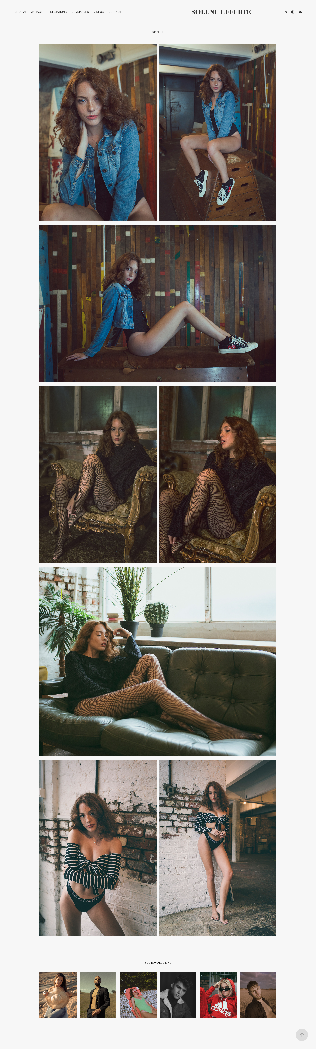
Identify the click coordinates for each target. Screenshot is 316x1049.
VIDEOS (99, 11)
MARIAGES (38, 11)
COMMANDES (80, 11)
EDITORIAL (19, 11)
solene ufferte (221, 12)
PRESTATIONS (58, 11)
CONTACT (115, 11)
